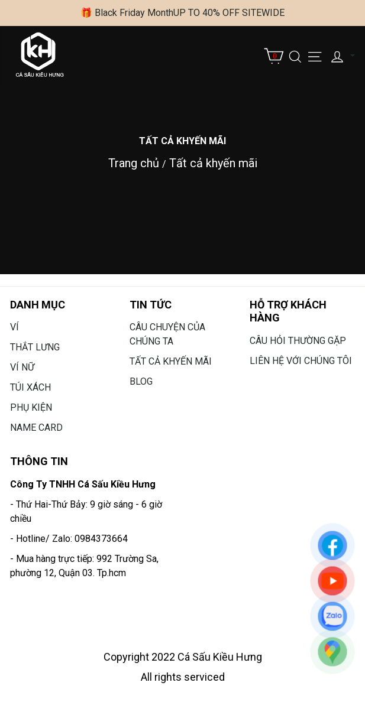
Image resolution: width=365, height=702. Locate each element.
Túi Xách (30, 387)
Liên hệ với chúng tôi (301, 360)
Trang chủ (133, 163)
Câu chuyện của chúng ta (167, 334)
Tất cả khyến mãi (213, 163)
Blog (141, 381)
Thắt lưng (35, 347)
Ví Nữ (22, 367)
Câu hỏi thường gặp (298, 340)
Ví (14, 327)
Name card (36, 427)
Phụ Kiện (31, 407)
